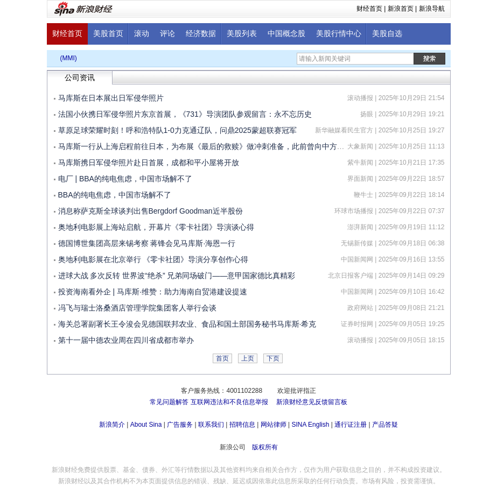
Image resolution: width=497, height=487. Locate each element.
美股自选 (387, 34)
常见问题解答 (169, 402)
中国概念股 (286, 34)
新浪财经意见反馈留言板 (311, 402)
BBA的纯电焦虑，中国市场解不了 (114, 194)
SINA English (310, 424)
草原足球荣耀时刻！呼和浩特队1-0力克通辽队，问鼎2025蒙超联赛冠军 (177, 130)
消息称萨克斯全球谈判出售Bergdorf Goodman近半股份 (150, 211)
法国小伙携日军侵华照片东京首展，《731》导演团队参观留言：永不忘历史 (185, 114)
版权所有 (265, 447)
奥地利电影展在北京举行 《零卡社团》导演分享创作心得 (153, 259)
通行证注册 (350, 424)
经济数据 (201, 34)
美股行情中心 (338, 34)
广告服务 (180, 424)
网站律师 (273, 424)
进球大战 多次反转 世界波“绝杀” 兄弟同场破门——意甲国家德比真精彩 (177, 275)
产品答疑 (385, 424)
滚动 (141, 34)
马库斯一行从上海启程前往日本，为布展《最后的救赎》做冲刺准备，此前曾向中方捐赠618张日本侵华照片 (237, 146)
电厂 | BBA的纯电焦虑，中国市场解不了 (125, 178)
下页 (273, 358)
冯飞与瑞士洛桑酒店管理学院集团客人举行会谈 (137, 308)
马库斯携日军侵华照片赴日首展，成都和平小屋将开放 (148, 162)
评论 (167, 34)
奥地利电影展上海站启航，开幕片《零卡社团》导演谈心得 (156, 227)
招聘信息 (242, 424)
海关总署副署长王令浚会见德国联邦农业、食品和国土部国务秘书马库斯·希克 (187, 324)
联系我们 (211, 424)
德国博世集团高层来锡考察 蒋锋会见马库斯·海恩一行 (147, 243)
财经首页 (369, 8)
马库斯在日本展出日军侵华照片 (111, 98)
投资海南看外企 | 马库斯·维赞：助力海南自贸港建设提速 (152, 291)
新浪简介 (112, 424)
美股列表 (242, 34)
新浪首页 (401, 8)
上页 (247, 358)
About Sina (146, 424)
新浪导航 (432, 8)
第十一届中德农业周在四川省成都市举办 (126, 340)
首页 (222, 358)
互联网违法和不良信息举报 (229, 402)
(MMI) (68, 58)
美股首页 (108, 34)
